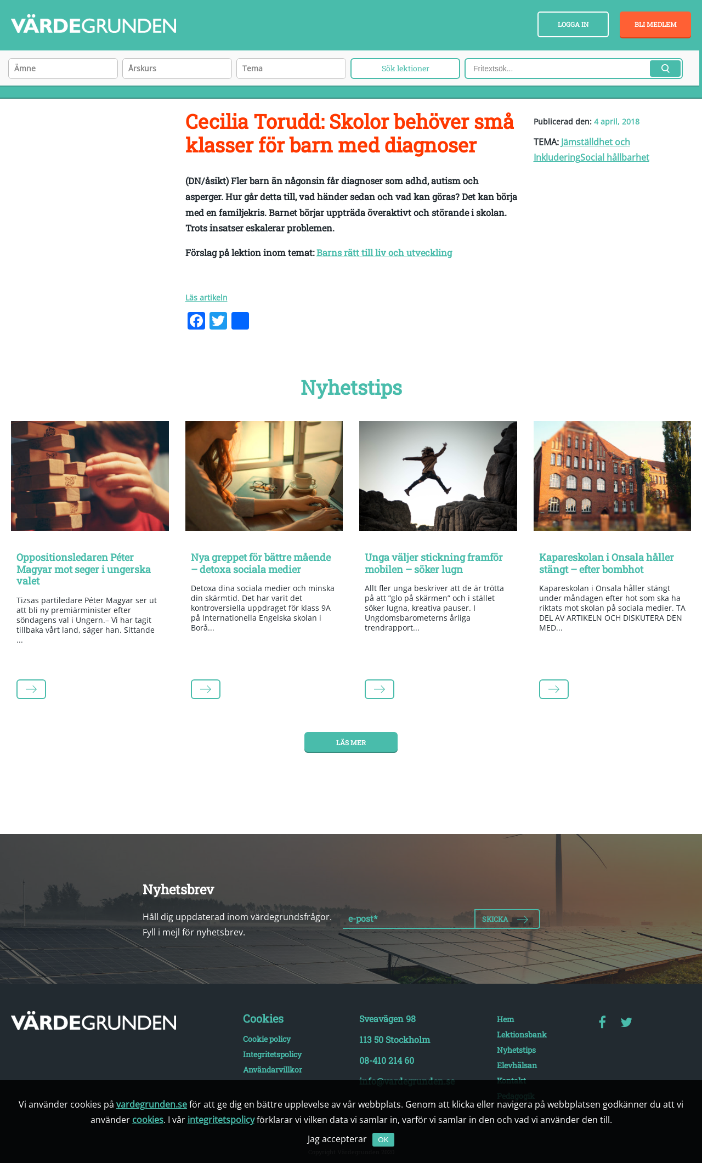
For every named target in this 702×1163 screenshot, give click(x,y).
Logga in (573, 24)
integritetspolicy (221, 1120)
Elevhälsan (517, 1065)
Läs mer (351, 742)
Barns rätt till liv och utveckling (384, 252)
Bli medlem (656, 24)
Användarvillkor (272, 1069)
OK (383, 1140)
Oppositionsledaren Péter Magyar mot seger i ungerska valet (83, 569)
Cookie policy (267, 1039)
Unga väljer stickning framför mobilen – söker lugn (434, 563)
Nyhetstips (516, 1050)
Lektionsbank (522, 1034)
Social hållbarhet (614, 157)
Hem (505, 1019)
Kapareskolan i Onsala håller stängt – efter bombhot (606, 563)
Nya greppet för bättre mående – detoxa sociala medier (261, 563)
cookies (147, 1120)
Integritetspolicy (272, 1054)
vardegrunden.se (151, 1104)
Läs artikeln (206, 297)
